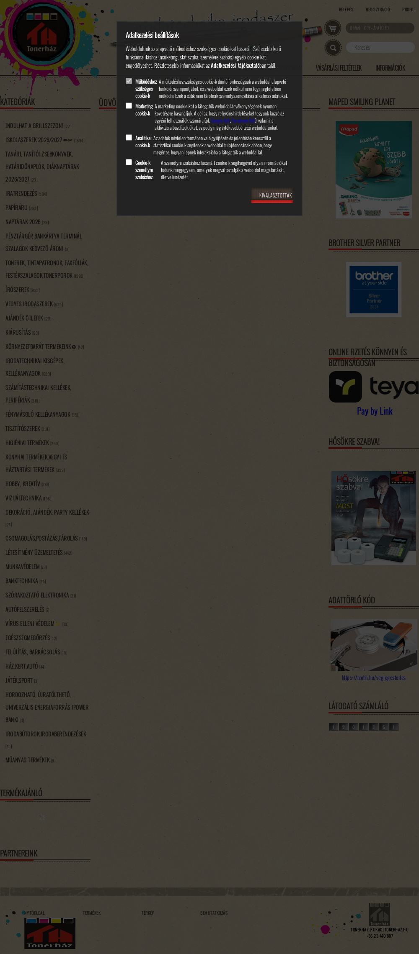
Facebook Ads (243, 120)
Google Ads (220, 120)
